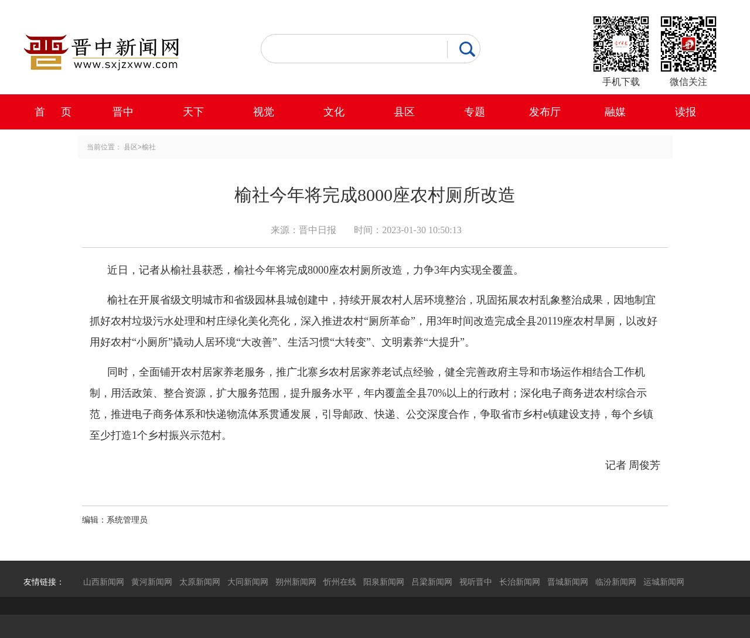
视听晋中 (475, 581)
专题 (474, 112)
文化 (334, 112)
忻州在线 (339, 581)
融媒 (615, 112)
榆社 (149, 147)
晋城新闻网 (567, 581)
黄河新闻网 (151, 581)
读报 (685, 112)
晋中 (123, 112)
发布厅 (545, 112)
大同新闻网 (247, 581)
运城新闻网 (663, 581)
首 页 (53, 112)
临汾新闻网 (615, 581)
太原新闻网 (199, 581)
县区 (404, 112)
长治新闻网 (519, 581)
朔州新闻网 (295, 581)
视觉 (263, 112)
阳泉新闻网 (383, 581)
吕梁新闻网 (431, 581)
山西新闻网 (103, 581)
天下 (193, 112)
